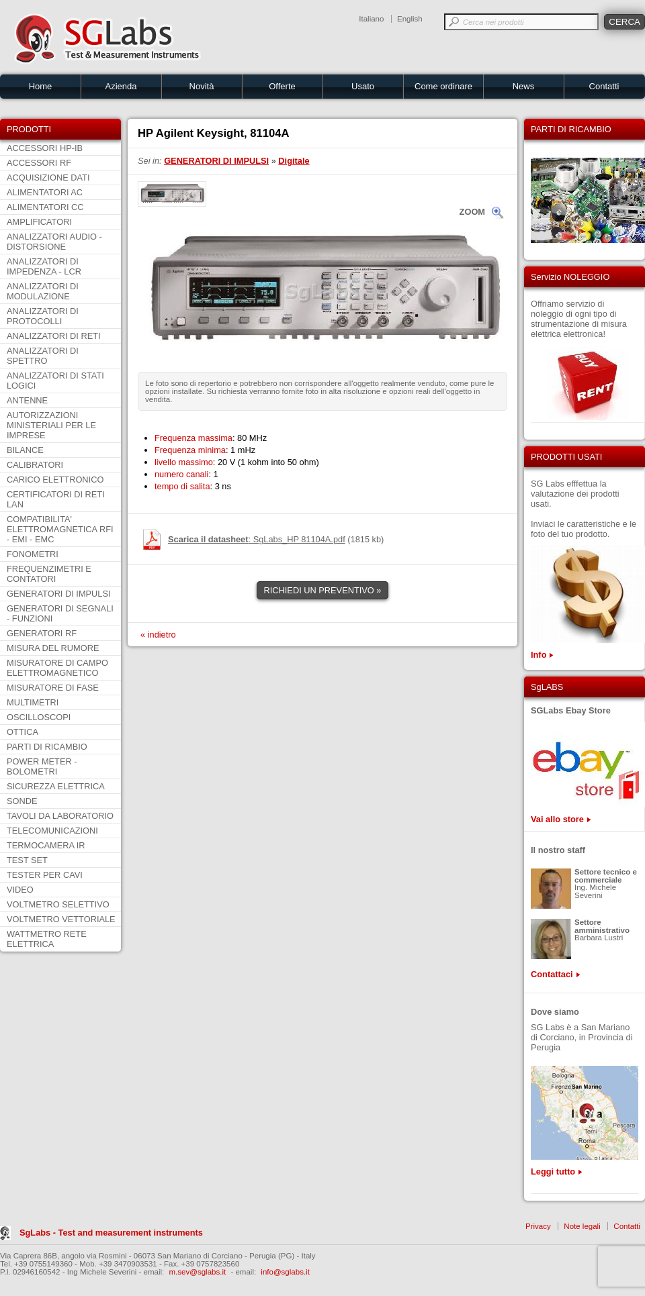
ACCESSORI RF (39, 163)
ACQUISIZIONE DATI (48, 177)
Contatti (604, 86)
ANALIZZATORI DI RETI (54, 336)
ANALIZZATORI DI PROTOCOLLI (43, 316)
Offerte (282, 86)
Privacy (538, 1226)
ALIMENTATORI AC (45, 192)
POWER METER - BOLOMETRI (42, 766)
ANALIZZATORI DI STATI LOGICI (55, 380)
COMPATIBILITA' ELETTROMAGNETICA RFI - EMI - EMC (60, 529)
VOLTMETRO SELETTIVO (58, 904)
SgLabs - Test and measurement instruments (111, 1233)
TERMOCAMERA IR (46, 845)
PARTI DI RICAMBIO (47, 747)
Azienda (121, 86)
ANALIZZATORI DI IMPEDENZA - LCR (44, 266)
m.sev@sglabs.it (197, 1272)
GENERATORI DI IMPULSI (59, 594)
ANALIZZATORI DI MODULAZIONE (43, 291)
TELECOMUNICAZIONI (52, 831)
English (410, 19)
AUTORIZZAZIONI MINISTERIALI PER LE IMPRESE (51, 425)
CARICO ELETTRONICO (55, 480)
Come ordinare (443, 86)
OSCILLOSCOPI (39, 717)
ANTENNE (27, 400)
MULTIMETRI (32, 702)
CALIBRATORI (35, 465)
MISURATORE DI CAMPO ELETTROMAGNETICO (57, 668)
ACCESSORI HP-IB (45, 148)
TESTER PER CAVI (45, 875)
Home (40, 86)
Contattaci (552, 974)
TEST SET (27, 860)
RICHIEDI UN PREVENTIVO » (323, 590)
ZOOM (472, 212)
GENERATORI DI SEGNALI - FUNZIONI (60, 613)
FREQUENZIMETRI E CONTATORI (49, 574)
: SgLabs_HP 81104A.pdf (256, 539)
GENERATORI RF (42, 633)
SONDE (22, 801)
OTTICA (22, 732)
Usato (362, 86)
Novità (201, 86)
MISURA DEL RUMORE (53, 648)
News (524, 86)
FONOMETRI (32, 554)
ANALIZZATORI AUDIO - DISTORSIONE (54, 242)
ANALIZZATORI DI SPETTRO (43, 356)
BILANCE (25, 450)
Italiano (371, 19)
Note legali (582, 1226)
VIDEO (20, 890)
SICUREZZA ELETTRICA (56, 786)
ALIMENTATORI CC (45, 207)
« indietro (158, 635)
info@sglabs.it (285, 1272)
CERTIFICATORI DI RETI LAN (56, 499)
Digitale (293, 161)
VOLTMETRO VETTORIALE (61, 919)
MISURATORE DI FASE (53, 688)
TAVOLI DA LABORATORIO (60, 816)
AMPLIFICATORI (39, 222)
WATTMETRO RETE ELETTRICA (47, 939)
